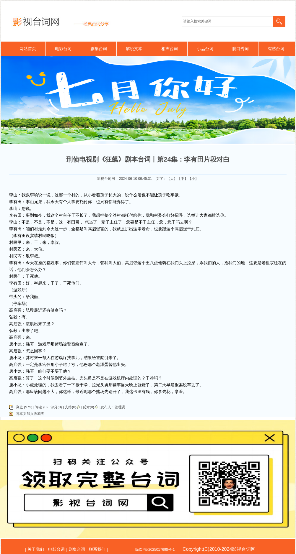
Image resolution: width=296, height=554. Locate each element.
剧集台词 (98, 48)
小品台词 (205, 48)
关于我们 (35, 549)
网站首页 (27, 48)
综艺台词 (276, 48)
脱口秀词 (240, 48)
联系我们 (97, 549)
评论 (38, 407)
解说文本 (134, 48)
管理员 (120, 407)
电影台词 (63, 48)
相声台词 (169, 48)
